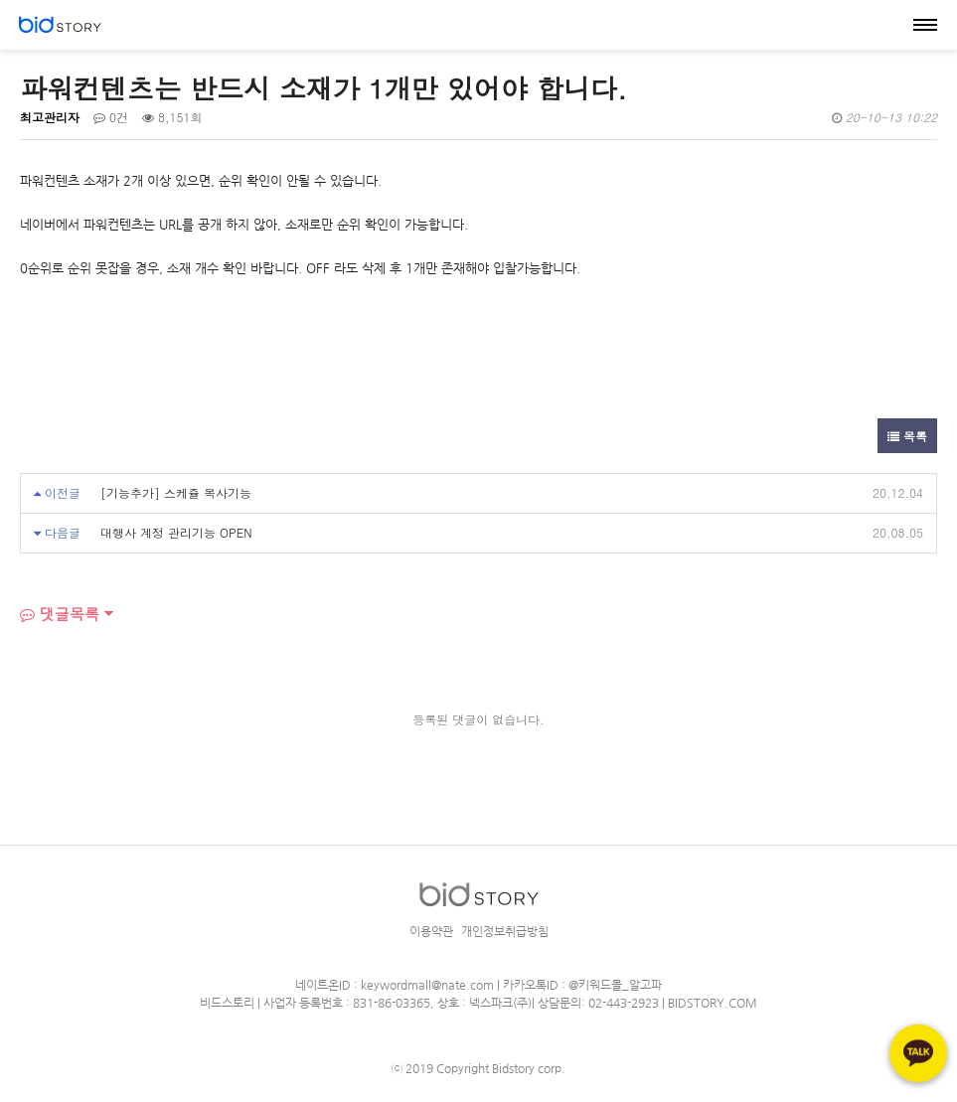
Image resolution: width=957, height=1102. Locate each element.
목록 (907, 435)
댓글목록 (59, 613)
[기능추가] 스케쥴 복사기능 (175, 492)
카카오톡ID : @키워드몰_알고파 (582, 985)
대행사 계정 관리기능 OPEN (176, 532)
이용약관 (431, 931)
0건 (110, 116)
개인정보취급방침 (505, 931)
